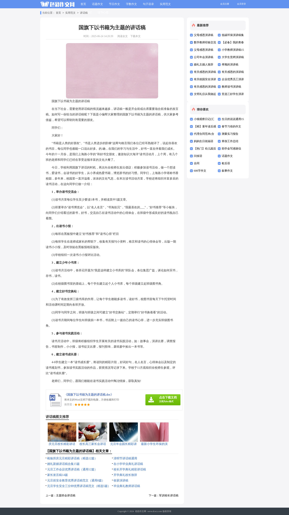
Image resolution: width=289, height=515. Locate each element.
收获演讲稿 (121, 480)
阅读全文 (122, 36)
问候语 (198, 155)
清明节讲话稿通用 (125, 458)
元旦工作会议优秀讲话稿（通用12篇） (72, 469)
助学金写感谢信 (231, 148)
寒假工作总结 (230, 141)
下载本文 (135, 36)
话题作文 (97, 4)
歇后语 (226, 163)
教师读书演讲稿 (231, 86)
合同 (196, 163)
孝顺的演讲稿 (230, 64)
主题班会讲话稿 (65, 495)
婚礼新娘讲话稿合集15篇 (63, 463)
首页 (83, 4)
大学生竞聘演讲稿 (233, 57)
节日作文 (114, 4)
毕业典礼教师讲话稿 (127, 486)
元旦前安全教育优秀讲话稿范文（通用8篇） (76, 480)
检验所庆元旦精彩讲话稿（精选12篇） (72, 458)
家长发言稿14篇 (57, 474)
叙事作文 (227, 170)
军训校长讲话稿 (168, 495)
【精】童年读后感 (205, 126)
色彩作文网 (140, 511)
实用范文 (165, 4)
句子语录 (148, 4)
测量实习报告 (230, 133)
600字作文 (200, 170)
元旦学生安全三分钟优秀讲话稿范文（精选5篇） (79, 486)
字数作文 (131, 4)
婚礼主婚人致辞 (203, 64)
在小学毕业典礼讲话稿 (128, 463)
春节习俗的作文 (231, 126)
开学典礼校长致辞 (125, 474)
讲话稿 (84, 13)
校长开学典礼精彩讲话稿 (130, 469)
